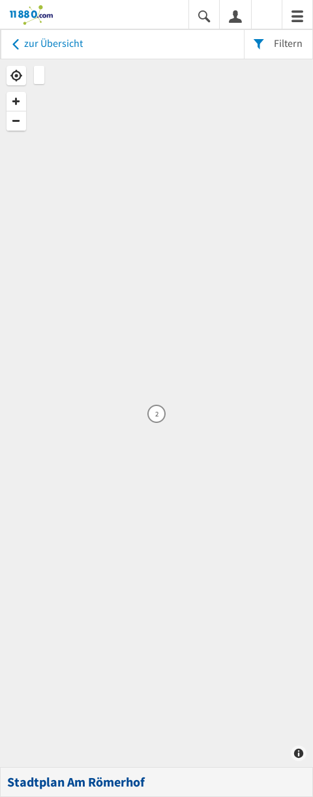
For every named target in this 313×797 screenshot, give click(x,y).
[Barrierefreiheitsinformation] (267, 15)
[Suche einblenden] (204, 15)
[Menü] (297, 15)
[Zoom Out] (16, 121)
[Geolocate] (16, 75)
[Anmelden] (235, 15)
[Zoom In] (16, 101)
